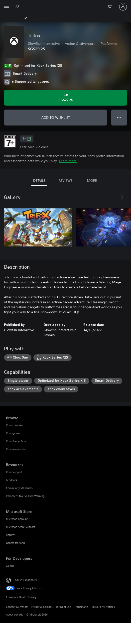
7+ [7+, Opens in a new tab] (26, 139)
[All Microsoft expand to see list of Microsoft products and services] (6, 7)
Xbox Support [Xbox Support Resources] (14, 472)
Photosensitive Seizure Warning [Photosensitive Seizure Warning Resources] (25, 496)
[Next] (122, 197)
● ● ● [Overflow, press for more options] (119, 117)
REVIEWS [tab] (65, 180)
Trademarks (81, 606)
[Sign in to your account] (123, 7)
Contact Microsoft (17, 606)
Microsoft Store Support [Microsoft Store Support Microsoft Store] (20, 526)
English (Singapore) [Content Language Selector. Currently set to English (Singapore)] (25, 579)
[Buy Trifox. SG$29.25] (65, 98)
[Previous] (112, 197)
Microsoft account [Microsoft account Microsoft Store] (17, 518)
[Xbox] (13, 17)
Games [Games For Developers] (10, 565)
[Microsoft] (65, 4)
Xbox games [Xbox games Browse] (13, 433)
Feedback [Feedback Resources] (11, 480)
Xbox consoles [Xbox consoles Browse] (14, 425)
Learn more (68, 160)
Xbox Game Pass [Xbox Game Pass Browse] (16, 441)
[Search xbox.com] (17, 6)
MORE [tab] (92, 180)
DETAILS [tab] (39, 180)
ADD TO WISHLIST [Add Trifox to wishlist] (55, 117)
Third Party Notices (103, 606)
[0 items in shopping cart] (111, 7)
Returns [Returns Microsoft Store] (10, 534)
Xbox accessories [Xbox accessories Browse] (16, 449)
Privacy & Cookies (42, 606)
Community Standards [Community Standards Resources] (19, 488)
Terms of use (63, 606)
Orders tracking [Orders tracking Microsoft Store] (15, 542)
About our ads (14, 614)
